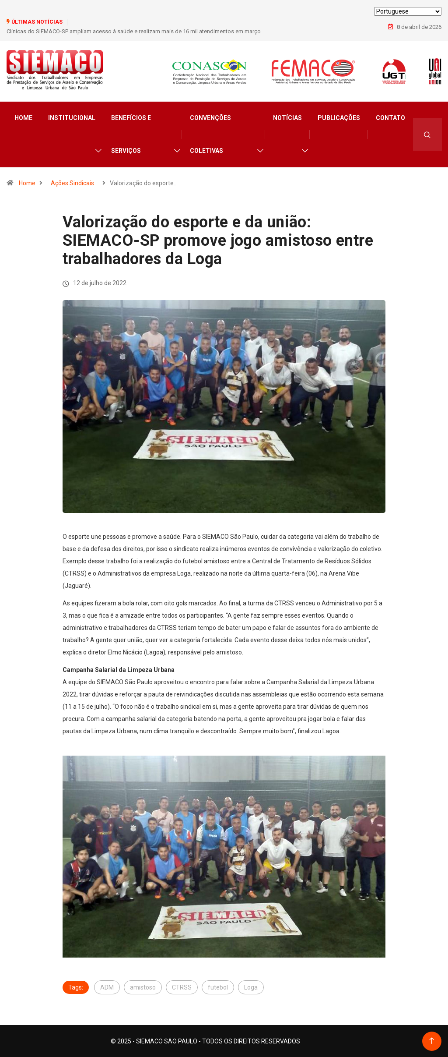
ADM (107, 986)
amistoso (143, 986)
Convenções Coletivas (210, 134)
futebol (218, 986)
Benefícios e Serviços (131, 134)
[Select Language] (407, 11)
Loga (251, 986)
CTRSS (182, 986)
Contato (390, 117)
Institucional (71, 117)
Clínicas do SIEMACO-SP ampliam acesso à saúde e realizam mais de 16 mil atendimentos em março (134, 31)
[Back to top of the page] (431, 1040)
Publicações (339, 117)
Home (23, 117)
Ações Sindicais (72, 182)
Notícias (287, 117)
